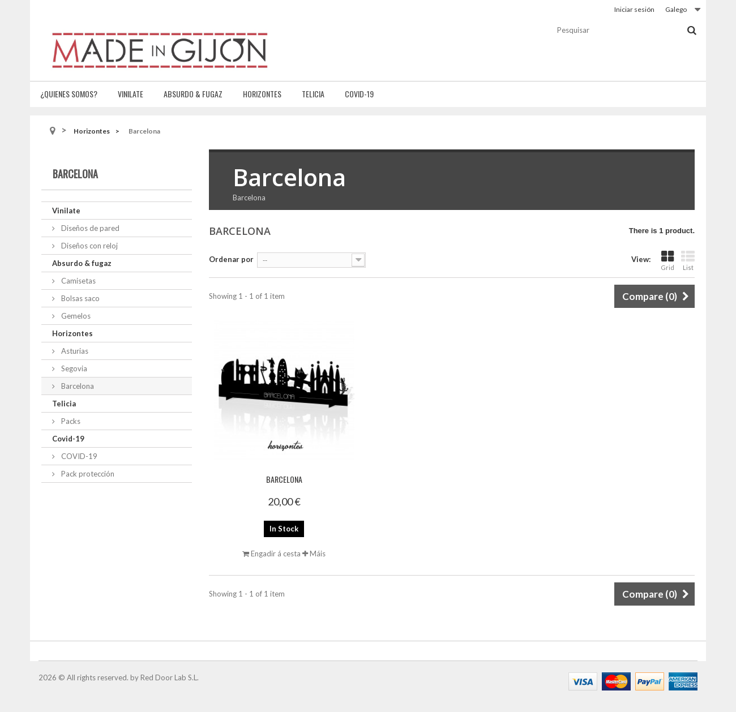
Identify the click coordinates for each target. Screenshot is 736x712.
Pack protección (86, 473)
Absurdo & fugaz (193, 94)
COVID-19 (78, 456)
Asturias (73, 350)
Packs (69, 421)
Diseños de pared (89, 228)
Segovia (73, 368)
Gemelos (75, 315)
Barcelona (76, 386)
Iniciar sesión (634, 9)
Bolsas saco (79, 298)
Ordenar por (231, 259)
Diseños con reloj (88, 245)
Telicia (313, 94)
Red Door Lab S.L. (169, 677)
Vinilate (130, 94)
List (688, 260)
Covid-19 (359, 94)
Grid (667, 260)
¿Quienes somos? (68, 94)
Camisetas (77, 280)
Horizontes (262, 94)
